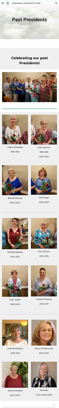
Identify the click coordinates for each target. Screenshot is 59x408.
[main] (29, 19)
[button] (3, 3)
